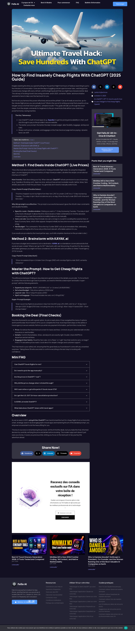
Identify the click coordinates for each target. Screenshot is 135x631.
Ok (126, 628)
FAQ (77, 3)
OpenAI (97, 104)
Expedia (51, 120)
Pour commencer (64, 3)
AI (95, 99)
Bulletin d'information (92, 3)
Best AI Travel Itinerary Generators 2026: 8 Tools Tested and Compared (104, 168)
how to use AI (113, 99)
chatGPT (99, 99)
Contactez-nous (29, 5)
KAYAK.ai (55, 243)
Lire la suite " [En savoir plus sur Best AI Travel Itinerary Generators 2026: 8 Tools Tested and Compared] (97, 174)
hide (32, 140)
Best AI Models (46, 3)
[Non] (133, 628)
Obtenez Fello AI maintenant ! (107, 150)
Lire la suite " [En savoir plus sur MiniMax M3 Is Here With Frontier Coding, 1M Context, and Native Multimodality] (97, 188)
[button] (120, 4)
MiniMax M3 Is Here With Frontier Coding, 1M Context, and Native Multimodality (106, 183)
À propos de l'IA (28, 2)
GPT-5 (105, 99)
